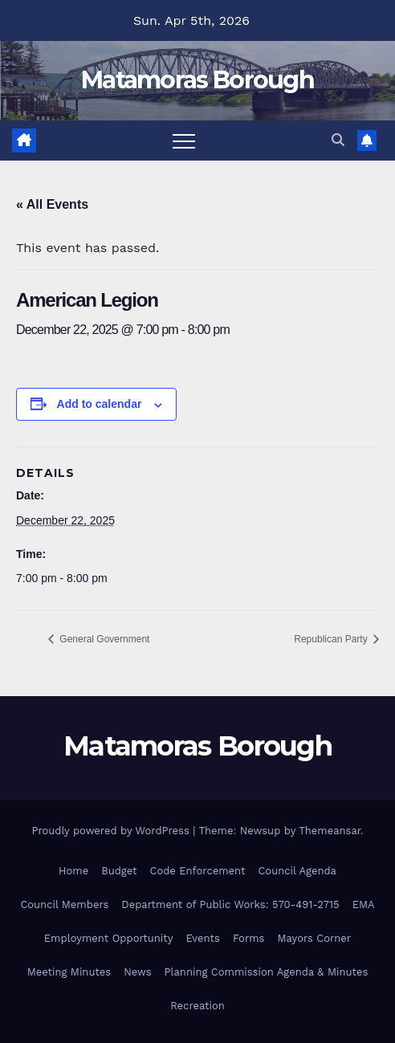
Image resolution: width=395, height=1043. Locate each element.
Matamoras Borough (197, 80)
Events (202, 938)
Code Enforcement (198, 871)
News (137, 972)
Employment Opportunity (108, 938)
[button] (338, 140)
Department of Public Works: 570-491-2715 (230, 904)
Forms (249, 938)
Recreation (197, 1006)
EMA (363, 904)
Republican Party (332, 639)
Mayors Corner (314, 938)
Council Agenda (297, 871)
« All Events (52, 204)
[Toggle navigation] (184, 140)
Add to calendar (99, 403)
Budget (118, 871)
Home (73, 871)
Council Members (64, 904)
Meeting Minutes (69, 972)
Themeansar (329, 831)
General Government (103, 639)
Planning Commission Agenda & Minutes (267, 972)
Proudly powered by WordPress (112, 831)
